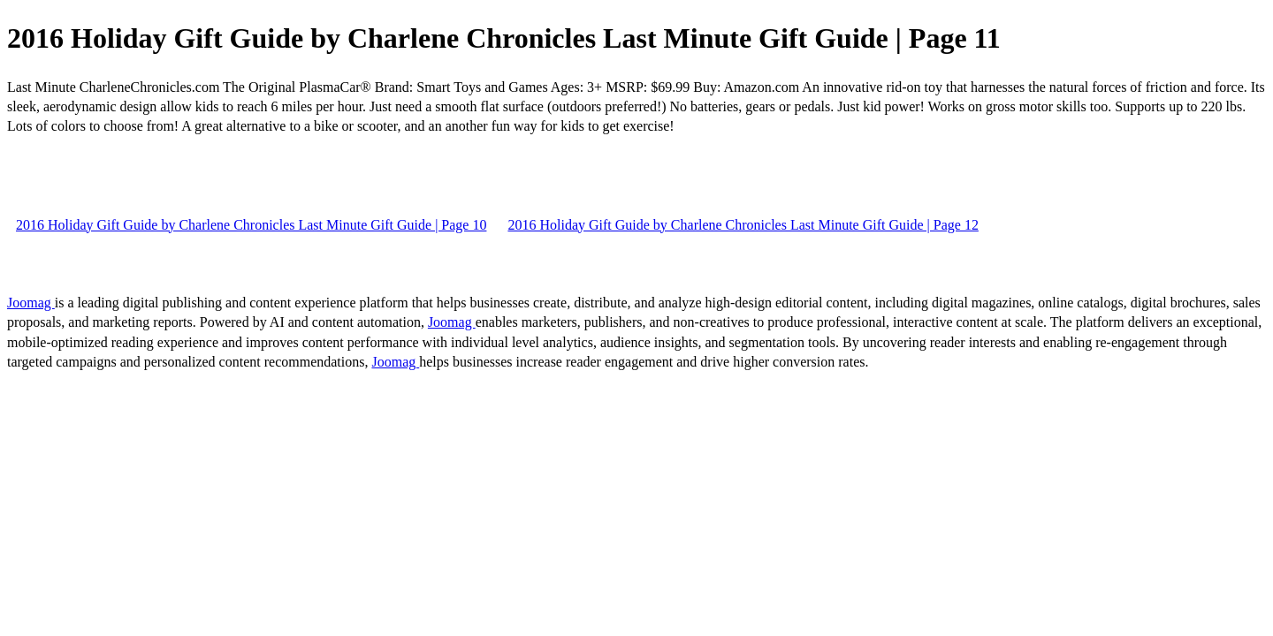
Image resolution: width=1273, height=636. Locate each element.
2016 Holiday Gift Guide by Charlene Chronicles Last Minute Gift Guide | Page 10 (251, 224)
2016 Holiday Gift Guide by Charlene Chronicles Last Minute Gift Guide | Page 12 (742, 224)
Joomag (31, 302)
